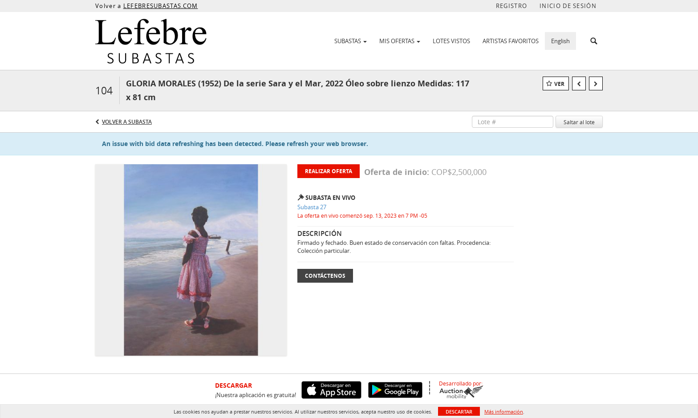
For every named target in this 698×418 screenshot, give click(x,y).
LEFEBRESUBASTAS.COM (160, 6)
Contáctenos (325, 276)
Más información (503, 411)
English (560, 41)
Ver (559, 84)
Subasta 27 (311, 207)
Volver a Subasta (127, 122)
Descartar (459, 411)
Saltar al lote (579, 122)
